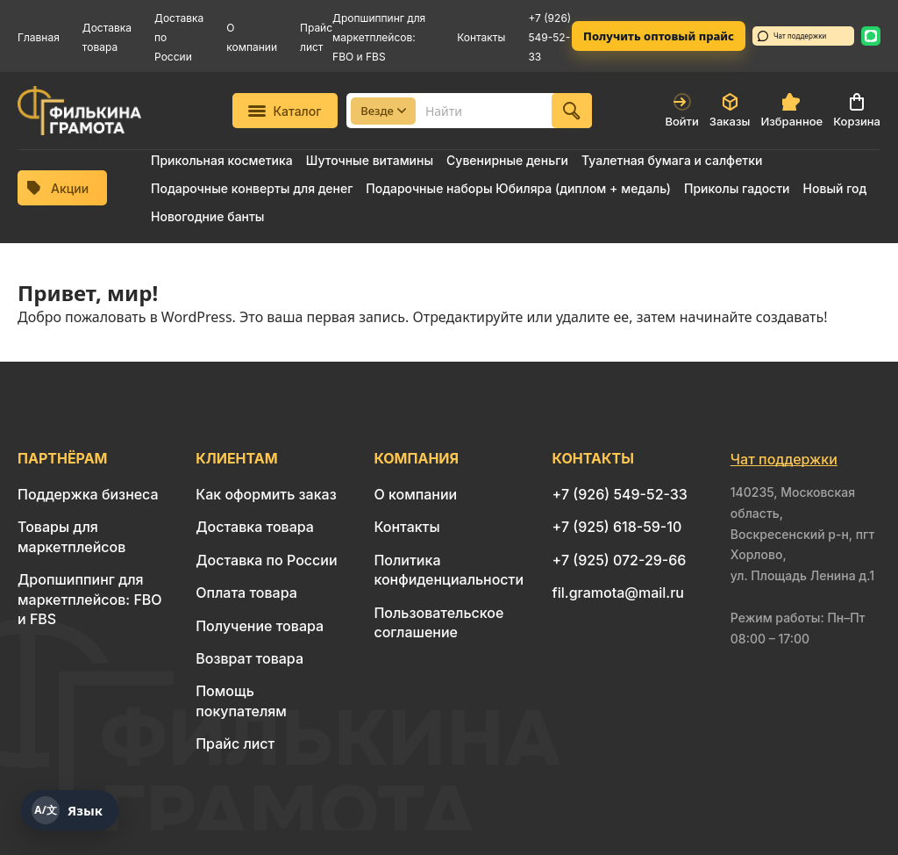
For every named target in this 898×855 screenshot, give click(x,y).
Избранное (791, 110)
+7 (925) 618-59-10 (617, 526)
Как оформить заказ (266, 494)
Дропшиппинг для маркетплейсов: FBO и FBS (378, 37)
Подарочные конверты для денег (252, 188)
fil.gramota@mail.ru (618, 592)
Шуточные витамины (369, 160)
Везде (383, 111)
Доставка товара (255, 526)
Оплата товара (246, 592)
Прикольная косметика (222, 160)
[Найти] (572, 110)
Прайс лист (235, 743)
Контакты (481, 37)
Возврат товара (249, 658)
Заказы (730, 110)
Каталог (284, 111)
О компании (415, 494)
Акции (58, 188)
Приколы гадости (737, 188)
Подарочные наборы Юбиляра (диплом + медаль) (518, 188)
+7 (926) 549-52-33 (549, 37)
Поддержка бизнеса (88, 494)
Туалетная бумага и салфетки (671, 160)
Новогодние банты (207, 216)
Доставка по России (266, 560)
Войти (681, 110)
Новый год (835, 188)
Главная (39, 37)
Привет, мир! (88, 292)
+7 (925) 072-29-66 (619, 560)
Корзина (856, 110)
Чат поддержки (792, 36)
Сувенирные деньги (507, 160)
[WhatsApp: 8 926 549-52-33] (870, 36)
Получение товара (260, 626)
